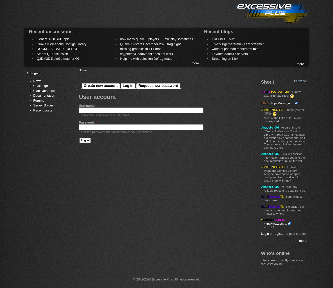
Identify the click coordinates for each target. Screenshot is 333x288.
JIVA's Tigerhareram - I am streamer (238, 44)
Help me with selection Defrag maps (146, 59)
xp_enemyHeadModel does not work (146, 54)
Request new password (158, 86)
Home (83, 70)
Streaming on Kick (225, 59)
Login (265, 234)
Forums (38, 100)
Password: (88, 122)
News (37, 81)
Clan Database (44, 91)
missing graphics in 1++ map (140, 49)
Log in (128, 86)
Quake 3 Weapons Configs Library (61, 44)
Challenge (40, 86)
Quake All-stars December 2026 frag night (150, 44)
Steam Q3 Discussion (52, 54)
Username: (88, 105)
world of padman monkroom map (235, 49)
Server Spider (43, 105)
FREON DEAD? (223, 39)
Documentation (44, 95)
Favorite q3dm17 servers (230, 54)
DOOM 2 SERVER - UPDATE (58, 49)
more (195, 63)
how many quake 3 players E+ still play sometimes (156, 39)
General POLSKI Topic (53, 39)
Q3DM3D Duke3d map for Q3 (58, 59)
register (279, 234)
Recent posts (42, 110)
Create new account (101, 86)
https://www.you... (282, 103)
